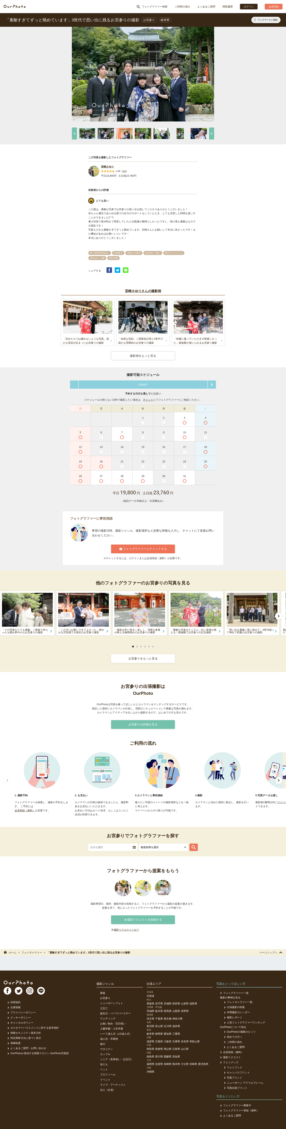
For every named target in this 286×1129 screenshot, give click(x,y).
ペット (104, 1069)
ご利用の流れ (182, 6)
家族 (102, 992)
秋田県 (176, 1003)
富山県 (159, 1026)
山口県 (185, 1048)
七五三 (104, 1008)
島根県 (159, 1048)
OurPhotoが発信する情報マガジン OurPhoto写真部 (38, 1053)
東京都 (167, 1018)
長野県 (185, 1011)
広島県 (176, 1048)
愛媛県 (167, 1056)
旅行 (102, 1043)
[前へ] (74, 133)
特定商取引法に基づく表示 (24, 1037)
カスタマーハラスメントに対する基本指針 (33, 1027)
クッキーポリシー (19, 1017)
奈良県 (185, 1041)
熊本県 (176, 1064)
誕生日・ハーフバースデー (115, 1013)
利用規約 (14, 1002)
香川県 (159, 1056)
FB (7, 991)
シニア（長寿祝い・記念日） (116, 1059)
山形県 (185, 1003)
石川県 (167, 1026)
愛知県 (167, 1033)
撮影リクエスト (230, 1057)
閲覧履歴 (228, 6)
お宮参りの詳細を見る (143, 724)
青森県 (150, 1003)
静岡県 (159, 1033)
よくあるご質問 (206, 6)
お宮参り (105, 998)
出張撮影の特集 (234, 1007)
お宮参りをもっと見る (143, 658)
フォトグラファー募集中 (235, 1105)
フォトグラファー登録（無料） (239, 1110)
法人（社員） (107, 1089)
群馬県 (167, 1011)
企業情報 (14, 1007)
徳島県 (150, 1056)
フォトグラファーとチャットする (143, 549)
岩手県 (159, 1003)
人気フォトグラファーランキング (244, 1022)
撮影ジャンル (105, 983)
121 (124, 171)
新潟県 (150, 1026)
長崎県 (167, 1064)
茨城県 (150, 1011)
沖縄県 (150, 1071)
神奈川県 (177, 1018)
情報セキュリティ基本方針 (24, 1032)
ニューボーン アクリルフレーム (243, 1082)
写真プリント (233, 1077)
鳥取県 (150, 1048)
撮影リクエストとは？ (126, 929)
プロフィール (107, 1074)
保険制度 (14, 1043)
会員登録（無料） (25, 810)
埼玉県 (150, 1018)
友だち (104, 1064)
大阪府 (167, 1041)
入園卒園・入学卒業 (111, 1028)
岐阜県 (150, 1033)
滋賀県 (150, 1041)
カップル (105, 1054)
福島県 (193, 1003)
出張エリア (154, 983)
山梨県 (176, 1011)
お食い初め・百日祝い (113, 1023)
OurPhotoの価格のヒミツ (240, 1031)
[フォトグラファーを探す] (194, 847)
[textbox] (113, 847)
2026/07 (143, 384)
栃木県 (159, 1011)
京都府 (159, 1041)
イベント (105, 1079)
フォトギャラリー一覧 (238, 1002)
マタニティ (106, 1049)
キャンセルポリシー (20, 1022)
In (30, 991)
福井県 (176, 1026)
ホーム (10, 952)
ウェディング (107, 1018)
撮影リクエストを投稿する (143, 919)
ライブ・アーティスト (113, 1084)
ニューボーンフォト (111, 1003)
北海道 (150, 995)
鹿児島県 (203, 1064)
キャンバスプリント (237, 1072)
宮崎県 (193, 1064)
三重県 (176, 1033)
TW (19, 991)
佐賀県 (159, 1064)
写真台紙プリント (235, 1087)
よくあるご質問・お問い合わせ (26, 1048)
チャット (148, 399)
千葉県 (159, 1018)
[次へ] (211, 133)
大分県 (185, 1064)
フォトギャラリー (32, 952)
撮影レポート (233, 1017)
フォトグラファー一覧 (234, 992)
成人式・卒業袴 (109, 1038)
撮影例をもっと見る (143, 355)
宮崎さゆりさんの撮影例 (143, 291)
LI (41, 991)
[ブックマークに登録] (266, 20)
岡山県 (167, 1048)
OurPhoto (18, 982)
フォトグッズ (229, 1062)
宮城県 (167, 1003)
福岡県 (150, 1064)
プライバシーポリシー (21, 1012)
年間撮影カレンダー (237, 1012)
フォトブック (233, 1067)
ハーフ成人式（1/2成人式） (116, 1033)
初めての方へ (233, 1036)
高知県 (176, 1056)
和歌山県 (195, 1041)
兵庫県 (176, 1041)
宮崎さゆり (107, 166)
